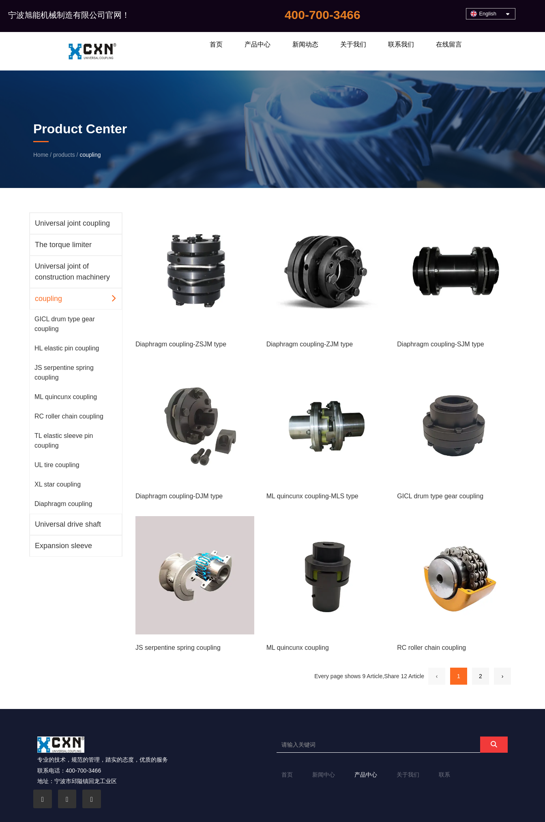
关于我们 (353, 44)
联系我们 (401, 44)
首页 (216, 44)
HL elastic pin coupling (66, 348)
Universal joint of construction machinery (72, 271)
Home (41, 155)
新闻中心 (323, 774)
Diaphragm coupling (63, 503)
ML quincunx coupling (65, 396)
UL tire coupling (56, 464)
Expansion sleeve (63, 546)
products (64, 155)
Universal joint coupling (72, 223)
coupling (48, 299)
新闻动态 (305, 44)
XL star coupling (57, 484)
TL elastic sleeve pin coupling (63, 440)
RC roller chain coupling (68, 416)
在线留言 (449, 44)
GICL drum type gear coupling (64, 324)
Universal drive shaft (68, 524)
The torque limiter (63, 245)
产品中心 (257, 44)
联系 (444, 774)
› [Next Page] (503, 676)
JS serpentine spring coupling (64, 372)
